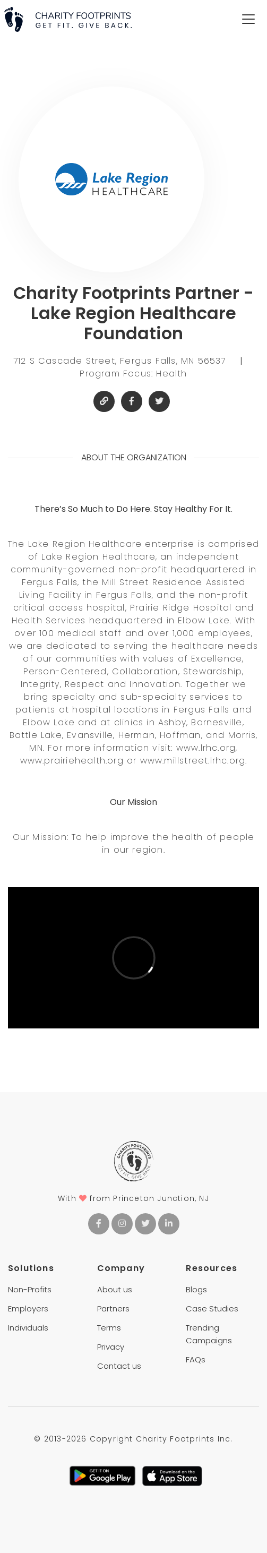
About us (114, 1289)
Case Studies (212, 1308)
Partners (113, 1308)
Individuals (28, 1327)
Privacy (110, 1346)
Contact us (119, 1365)
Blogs (196, 1289)
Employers (28, 1308)
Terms (109, 1327)
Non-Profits (29, 1289)
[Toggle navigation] (248, 19)
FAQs (195, 1359)
